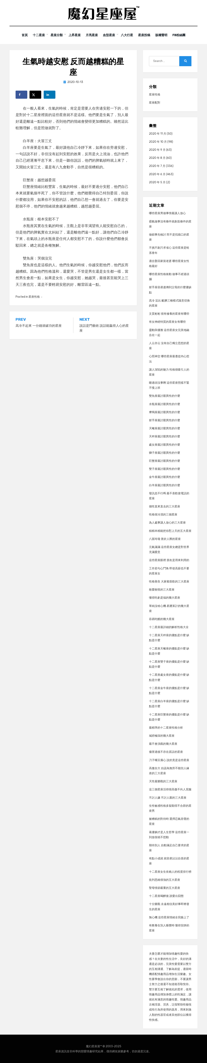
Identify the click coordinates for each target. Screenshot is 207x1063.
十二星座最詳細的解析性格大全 (169, 627)
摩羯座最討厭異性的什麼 (164, 412)
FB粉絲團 (182, 35)
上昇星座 (73, 35)
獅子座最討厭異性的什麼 (164, 452)
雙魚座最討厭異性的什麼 (164, 396)
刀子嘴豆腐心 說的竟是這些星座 (169, 760)
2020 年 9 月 (157, 150)
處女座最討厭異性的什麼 (164, 444)
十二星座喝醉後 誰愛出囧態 (166, 896)
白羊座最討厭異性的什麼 (164, 485)
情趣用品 (163, 974)
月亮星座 (91, 35)
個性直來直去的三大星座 (164, 506)
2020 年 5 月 (157, 182)
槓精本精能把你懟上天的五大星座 (170, 530)
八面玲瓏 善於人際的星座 (165, 538)
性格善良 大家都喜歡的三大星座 (169, 581)
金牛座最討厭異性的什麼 (164, 477)
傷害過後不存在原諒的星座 (166, 752)
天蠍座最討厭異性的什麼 (164, 428)
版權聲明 (164, 35)
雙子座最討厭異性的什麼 (164, 469)
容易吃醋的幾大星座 (161, 619)
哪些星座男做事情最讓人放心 (167, 213)
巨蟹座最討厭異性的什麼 (164, 460)
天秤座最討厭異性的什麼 (164, 436)
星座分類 (55, 35)
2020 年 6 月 (157, 174)
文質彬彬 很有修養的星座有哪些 (169, 313)
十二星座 (36, 35)
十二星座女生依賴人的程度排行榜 (170, 871)
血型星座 (109, 35)
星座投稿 (145, 35)
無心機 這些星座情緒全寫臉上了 (169, 917)
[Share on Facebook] (21, 95)
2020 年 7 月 (157, 166)
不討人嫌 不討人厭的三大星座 (167, 797)
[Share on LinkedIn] (49, 95)
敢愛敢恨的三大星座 (161, 589)
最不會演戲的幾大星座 (163, 744)
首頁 (21, 35)
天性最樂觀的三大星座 (163, 781)
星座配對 (154, 102)
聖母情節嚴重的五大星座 (164, 887)
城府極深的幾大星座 (161, 735)
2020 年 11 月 (157, 133)
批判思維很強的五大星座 (164, 879)
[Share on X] (35, 95)
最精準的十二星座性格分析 (166, 727)
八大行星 (127, 35)
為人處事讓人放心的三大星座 (167, 522)
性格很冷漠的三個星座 (163, 514)
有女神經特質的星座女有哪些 (167, 322)
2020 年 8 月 (157, 158)
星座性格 (34, 296)
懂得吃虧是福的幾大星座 (164, 597)
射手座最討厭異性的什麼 (164, 420)
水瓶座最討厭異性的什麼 (164, 404)
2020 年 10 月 (158, 141)
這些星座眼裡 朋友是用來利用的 (169, 560)
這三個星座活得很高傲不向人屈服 (170, 789)
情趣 (174, 953)
